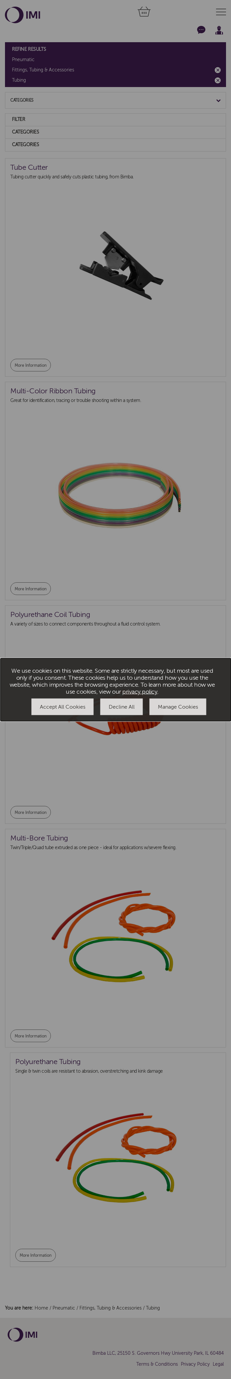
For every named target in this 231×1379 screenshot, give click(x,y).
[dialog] (115, 689)
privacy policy (139, 692)
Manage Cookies (178, 707)
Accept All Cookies (62, 707)
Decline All (122, 707)
